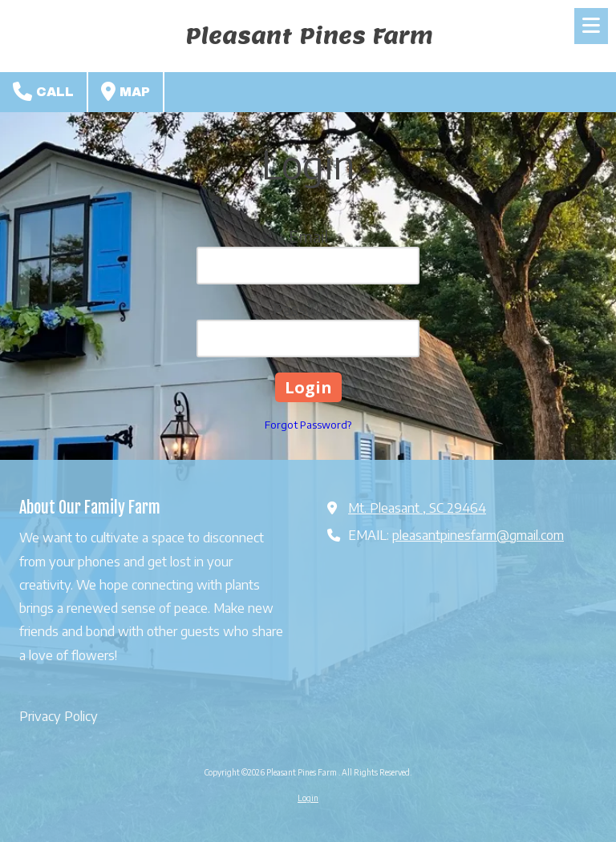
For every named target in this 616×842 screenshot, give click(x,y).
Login (308, 798)
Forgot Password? (308, 424)
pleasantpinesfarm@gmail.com (478, 534)
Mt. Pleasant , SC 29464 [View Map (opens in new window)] (417, 507)
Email (308, 236)
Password (308, 309)
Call (43, 91)
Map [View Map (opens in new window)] (125, 91)
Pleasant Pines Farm (309, 35)
